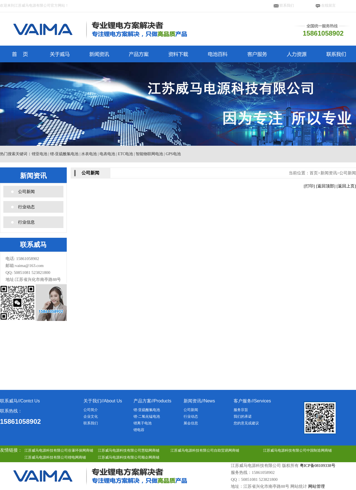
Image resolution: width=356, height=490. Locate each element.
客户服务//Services (252, 401)
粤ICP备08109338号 (317, 465)
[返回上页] (346, 186)
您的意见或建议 (246, 423)
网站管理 (316, 486)
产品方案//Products (152, 401)
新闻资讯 (328, 173)
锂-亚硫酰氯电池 (147, 410)
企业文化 (90, 416)
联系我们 (287, 5)
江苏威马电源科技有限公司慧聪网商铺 (128, 450)
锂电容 (139, 430)
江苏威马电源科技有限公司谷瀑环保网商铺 (58, 450)
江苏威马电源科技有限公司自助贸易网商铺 (204, 450)
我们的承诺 (243, 416)
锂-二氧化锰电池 (147, 416)
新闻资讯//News (199, 401)
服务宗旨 (241, 410)
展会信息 (191, 423)
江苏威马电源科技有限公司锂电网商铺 (55, 457)
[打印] (309, 186)
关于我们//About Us (102, 401)
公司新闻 (26, 191)
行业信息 (26, 222)
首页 (314, 173)
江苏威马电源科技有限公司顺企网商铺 (128, 457)
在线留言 (328, 5)
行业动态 (26, 207)
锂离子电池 (143, 423)
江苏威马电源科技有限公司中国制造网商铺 (297, 450)
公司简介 (90, 410)
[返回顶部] (325, 186)
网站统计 (298, 486)
